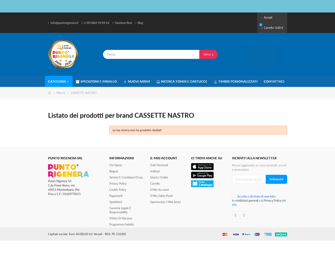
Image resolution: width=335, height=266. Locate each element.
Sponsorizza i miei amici (165, 202)
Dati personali (159, 165)
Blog (140, 23)
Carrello (155, 183)
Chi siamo (115, 165)
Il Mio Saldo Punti (161, 196)
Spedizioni (115, 202)
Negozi (113, 171)
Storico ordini (159, 177)
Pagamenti (116, 196)
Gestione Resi (123, 23)
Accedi (266, 17)
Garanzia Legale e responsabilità (120, 210)
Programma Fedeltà (121, 224)
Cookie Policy (117, 189)
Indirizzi (155, 171)
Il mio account (159, 189)
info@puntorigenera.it (64, 23)
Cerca (208, 54)
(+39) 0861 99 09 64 (96, 23)
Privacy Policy (118, 183)
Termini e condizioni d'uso (126, 177)
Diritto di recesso (120, 218)
